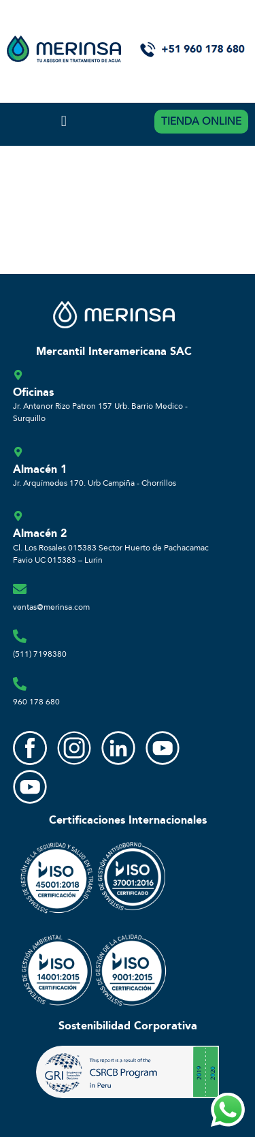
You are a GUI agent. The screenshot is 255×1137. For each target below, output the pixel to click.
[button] (63, 121)
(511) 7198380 (40, 654)
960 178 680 (36, 701)
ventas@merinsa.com (51, 607)
